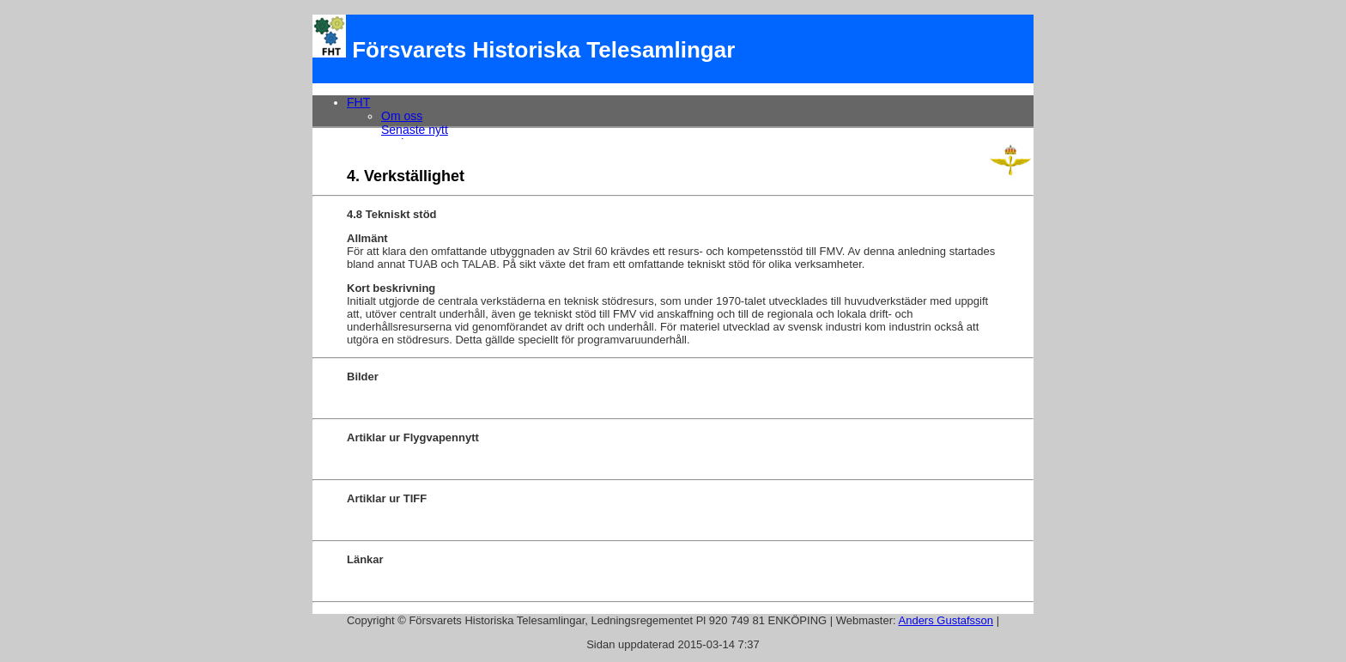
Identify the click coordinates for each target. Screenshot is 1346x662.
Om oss (401, 116)
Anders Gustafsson (946, 620)
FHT (358, 102)
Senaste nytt (414, 130)
